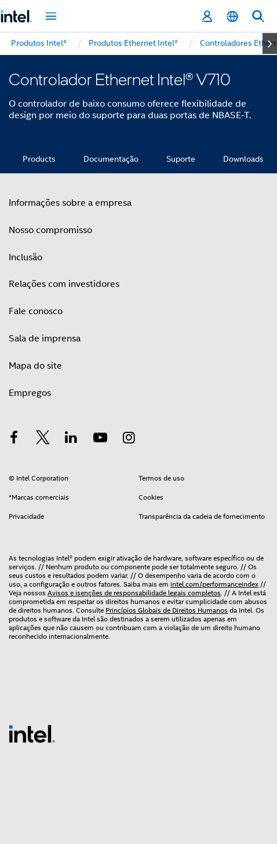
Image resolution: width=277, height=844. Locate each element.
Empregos (30, 393)
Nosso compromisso (50, 230)
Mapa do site (35, 366)
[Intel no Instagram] (128, 439)
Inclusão (25, 257)
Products (39, 159)
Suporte (180, 159)
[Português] (232, 16)
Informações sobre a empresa (70, 203)
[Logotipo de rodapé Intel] (32, 733)
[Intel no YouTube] (100, 439)
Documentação (110, 159)
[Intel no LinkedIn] (71, 439)
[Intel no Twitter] (43, 439)
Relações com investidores (64, 284)
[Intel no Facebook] (14, 439)
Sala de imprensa (45, 338)
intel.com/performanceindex (214, 584)
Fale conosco (36, 311)
